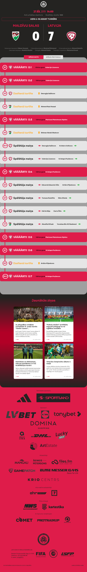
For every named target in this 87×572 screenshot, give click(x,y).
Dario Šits (57, 211)
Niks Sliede (62, 198)
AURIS (82, 565)
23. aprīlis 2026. (28, 340)
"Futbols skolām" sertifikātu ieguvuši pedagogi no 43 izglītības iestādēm (57, 326)
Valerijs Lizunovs (52, 67)
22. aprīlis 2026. (59, 376)
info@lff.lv (20, 557)
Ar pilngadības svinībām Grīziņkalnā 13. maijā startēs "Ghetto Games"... (26, 326)
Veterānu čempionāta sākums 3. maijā (58, 362)
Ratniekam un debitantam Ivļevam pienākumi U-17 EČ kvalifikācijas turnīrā (26, 363)
